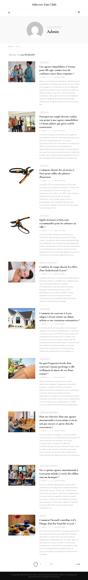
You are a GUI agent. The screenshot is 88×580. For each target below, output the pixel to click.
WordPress (55, 577)
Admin (44, 77)
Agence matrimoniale (49, 412)
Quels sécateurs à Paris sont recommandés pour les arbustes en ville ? (57, 223)
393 (52, 564)
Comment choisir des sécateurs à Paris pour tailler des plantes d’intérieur (56, 173)
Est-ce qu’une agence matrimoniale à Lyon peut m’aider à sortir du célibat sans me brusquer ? (58, 473)
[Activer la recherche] (79, 12)
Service (43, 515)
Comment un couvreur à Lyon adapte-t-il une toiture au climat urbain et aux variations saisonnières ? (59, 317)
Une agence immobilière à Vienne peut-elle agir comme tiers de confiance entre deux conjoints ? (57, 70)
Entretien (44, 165)
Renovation (45, 309)
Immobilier (44, 62)
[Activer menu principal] (9, 12)
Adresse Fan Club (44, 4)
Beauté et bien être (48, 262)
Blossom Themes (34, 577)
